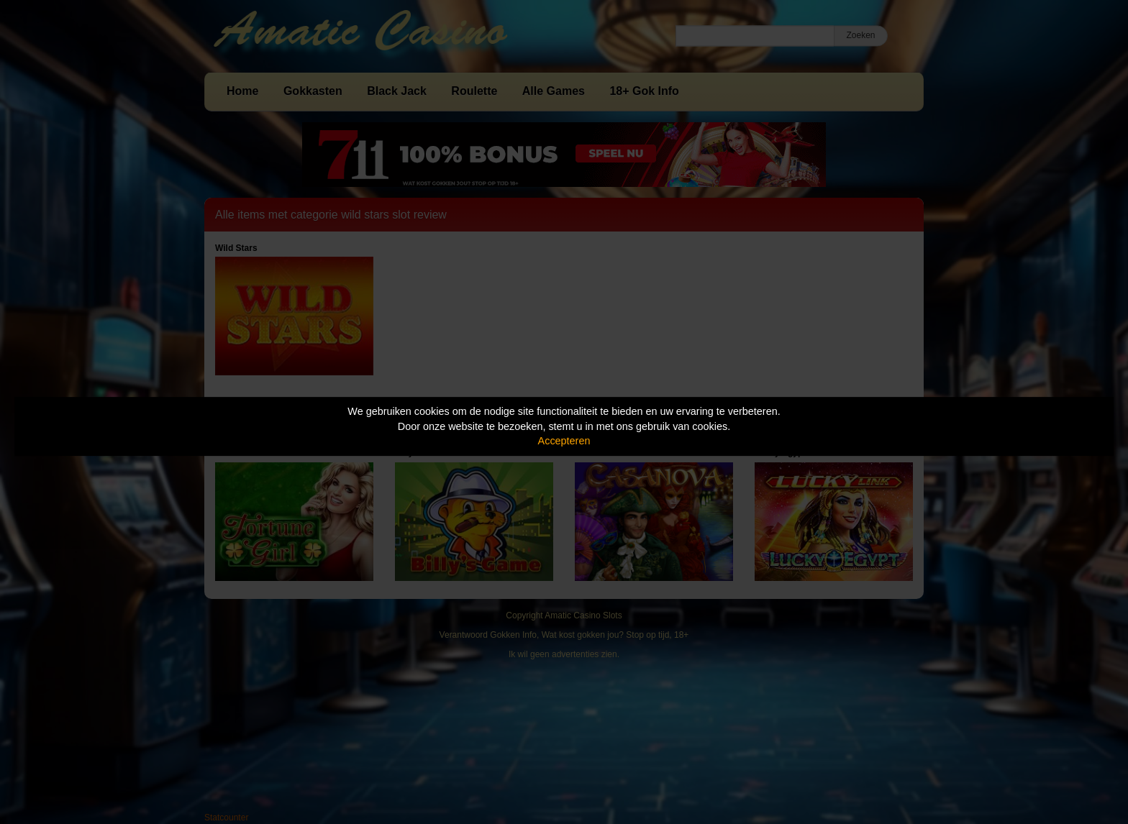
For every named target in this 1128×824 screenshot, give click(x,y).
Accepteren (564, 441)
